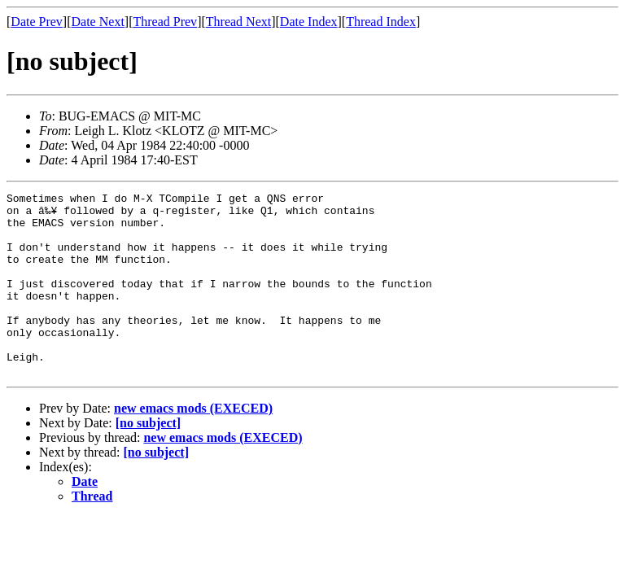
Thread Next (238, 21)
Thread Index (381, 21)
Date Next (98, 21)
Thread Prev (165, 21)
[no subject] (148, 459)
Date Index (309, 21)
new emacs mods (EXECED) (193, 445)
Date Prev (37, 21)
